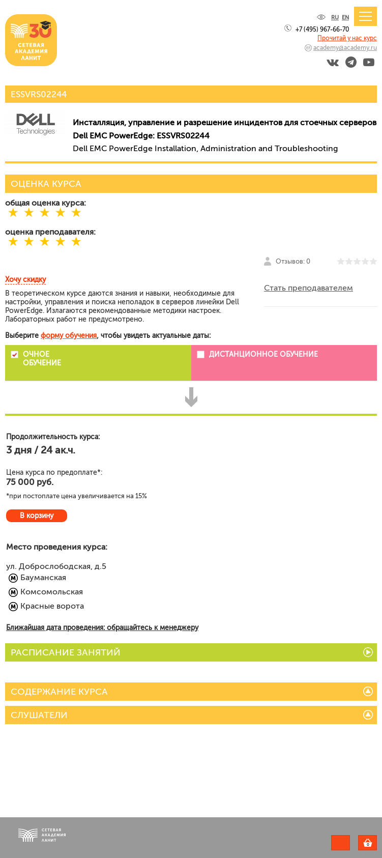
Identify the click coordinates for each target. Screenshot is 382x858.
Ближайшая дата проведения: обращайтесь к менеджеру (102, 627)
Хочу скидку (25, 279)
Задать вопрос (340, 842)
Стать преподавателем (308, 288)
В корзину (36, 515)
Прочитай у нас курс (347, 38)
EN (345, 17)
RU (335, 17)
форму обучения (69, 335)
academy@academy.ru (345, 47)
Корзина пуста (376, 844)
